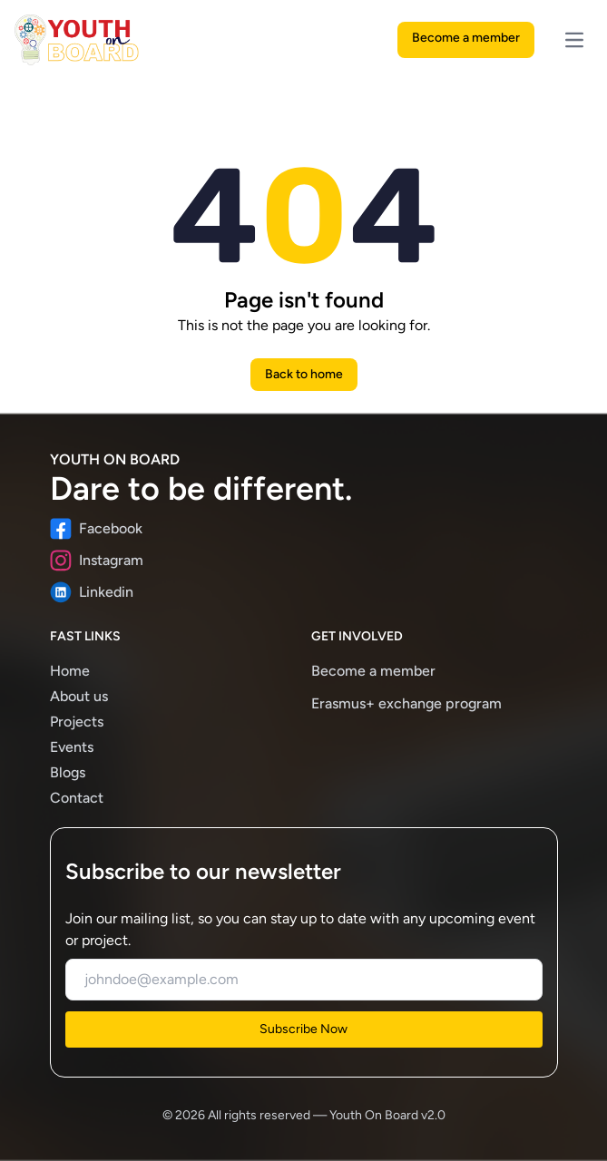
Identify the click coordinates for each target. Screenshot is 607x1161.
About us (79, 696)
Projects (76, 721)
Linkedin (91, 592)
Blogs (67, 772)
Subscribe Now (303, 1029)
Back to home (304, 374)
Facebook (96, 529)
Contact (76, 797)
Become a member (466, 37)
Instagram (96, 560)
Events (71, 747)
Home (70, 670)
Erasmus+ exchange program (406, 703)
